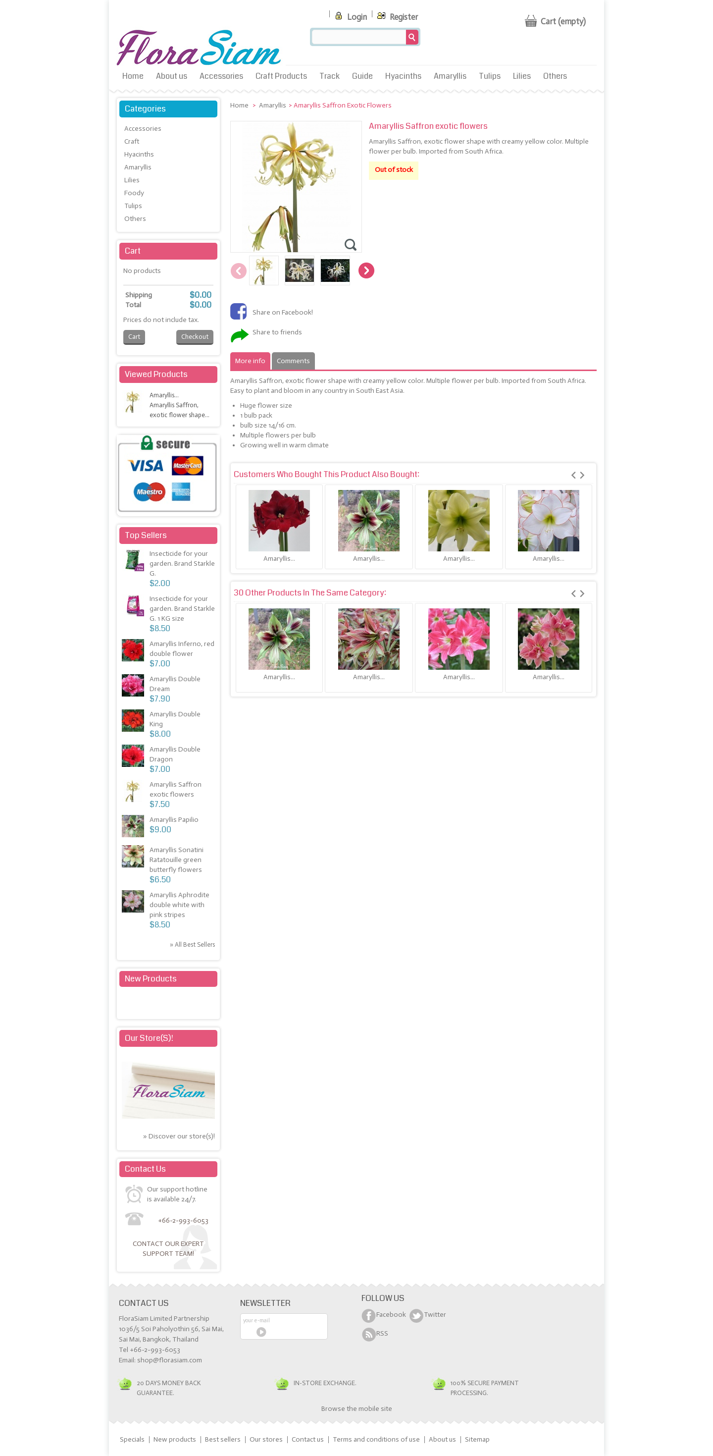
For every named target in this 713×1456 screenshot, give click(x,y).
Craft (131, 141)
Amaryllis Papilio (174, 819)
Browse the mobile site (356, 1408)
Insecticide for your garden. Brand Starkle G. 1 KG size (182, 608)
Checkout (194, 336)
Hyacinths (403, 76)
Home (133, 76)
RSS (382, 1333)
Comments (293, 361)
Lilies (522, 76)
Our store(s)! (149, 1038)
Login (349, 15)
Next (366, 271)
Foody (134, 193)
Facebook (391, 1314)
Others (555, 76)
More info (250, 361)
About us (171, 76)
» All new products (189, 1003)
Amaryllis (450, 76)
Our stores (266, 1439)
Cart (133, 251)
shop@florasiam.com (169, 1360)
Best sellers (223, 1439)
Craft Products (281, 76)
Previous (238, 271)
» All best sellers (192, 944)
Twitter (435, 1314)
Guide (362, 76)
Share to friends (277, 332)
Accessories (221, 76)
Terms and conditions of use (376, 1439)
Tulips (490, 76)
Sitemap (477, 1439)
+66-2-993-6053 (183, 1220)
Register (396, 15)
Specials (132, 1439)
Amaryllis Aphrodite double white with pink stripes (179, 905)
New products (151, 978)
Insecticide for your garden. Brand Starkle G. (182, 563)
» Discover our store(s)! (179, 1136)
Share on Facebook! (283, 312)
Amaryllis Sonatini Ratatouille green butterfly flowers (177, 860)
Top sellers (146, 535)
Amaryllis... (279, 558)
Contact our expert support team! (168, 1249)
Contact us (308, 1439)
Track (329, 76)
